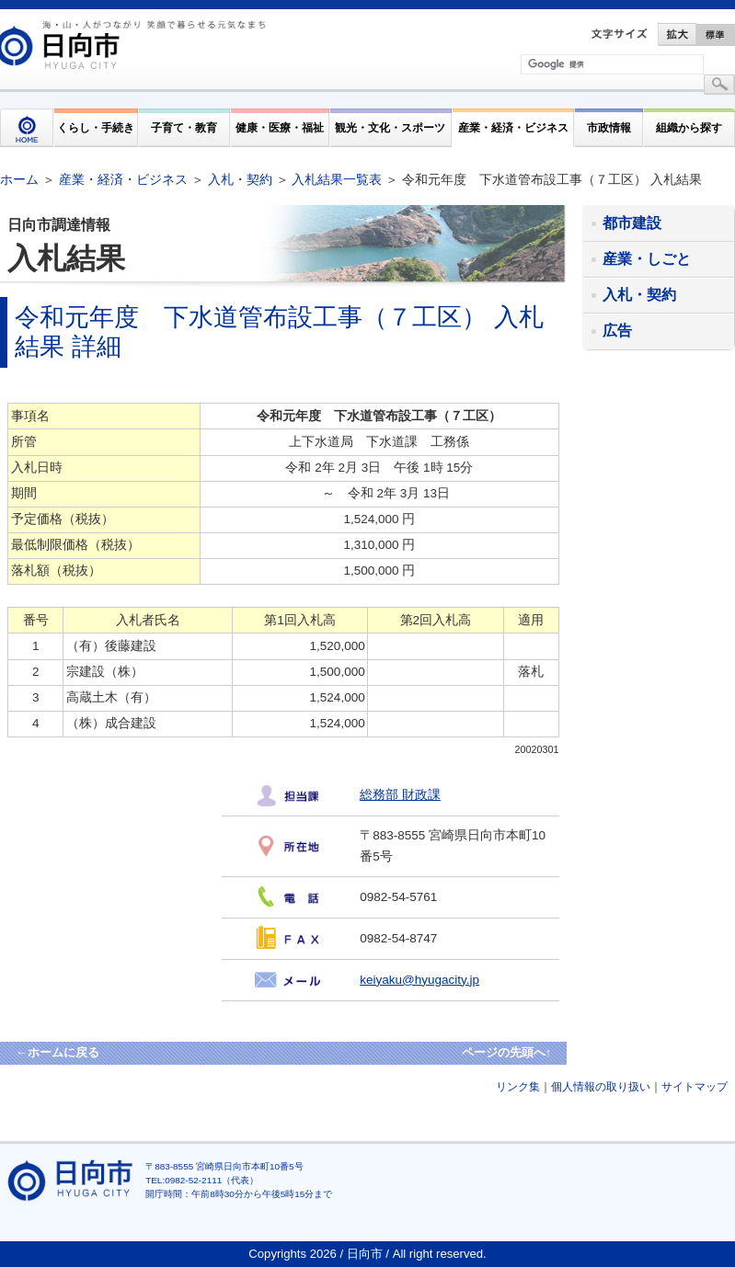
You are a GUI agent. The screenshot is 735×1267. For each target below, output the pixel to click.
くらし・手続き (95, 127)
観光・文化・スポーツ (390, 127)
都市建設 (632, 223)
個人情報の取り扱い (600, 1086)
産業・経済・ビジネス (513, 127)
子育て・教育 (184, 127)
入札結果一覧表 (337, 179)
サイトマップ (694, 1086)
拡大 (677, 34)
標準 (715, 34)
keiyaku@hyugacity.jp (419, 980)
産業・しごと (647, 259)
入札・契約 (240, 179)
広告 (617, 330)
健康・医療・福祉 (279, 127)
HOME (26, 127)
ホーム (19, 179)
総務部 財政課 (400, 795)
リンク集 (518, 1086)
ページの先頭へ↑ (507, 1052)
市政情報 (609, 127)
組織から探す (689, 127)
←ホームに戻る (57, 1052)
